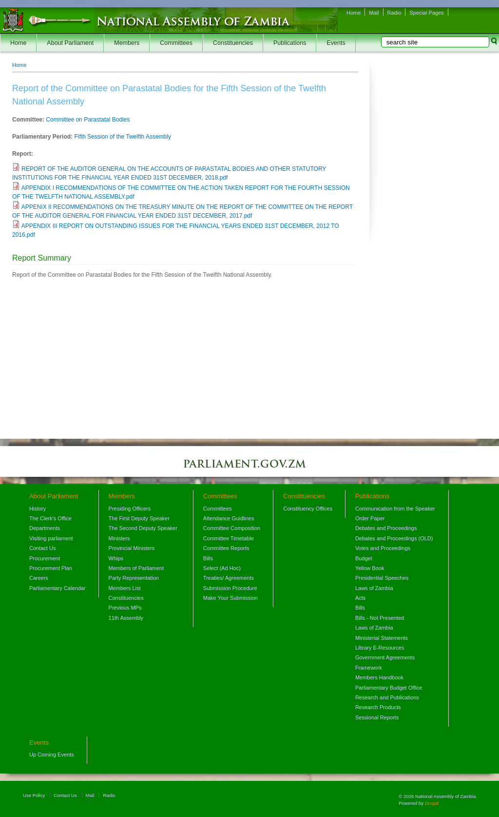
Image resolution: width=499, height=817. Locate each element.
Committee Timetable (228, 538)
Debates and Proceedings (386, 528)
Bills (208, 558)
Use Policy (34, 795)
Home (353, 13)
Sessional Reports (377, 717)
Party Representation (134, 578)
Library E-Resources (379, 648)
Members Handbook (379, 677)
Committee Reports (226, 548)
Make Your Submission (230, 598)
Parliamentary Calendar (57, 588)
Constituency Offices (307, 508)
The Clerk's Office (50, 518)
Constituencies (233, 43)
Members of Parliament (136, 568)
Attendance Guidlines (228, 518)
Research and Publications (387, 697)
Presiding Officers (130, 508)
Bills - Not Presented (379, 618)
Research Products (378, 707)
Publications (289, 43)
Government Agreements (385, 657)
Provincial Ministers (132, 548)
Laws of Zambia (374, 588)
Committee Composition (231, 528)
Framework (368, 668)
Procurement (44, 558)
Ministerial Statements (381, 638)
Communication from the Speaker (395, 508)
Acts (360, 598)
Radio (394, 13)
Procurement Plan (50, 568)
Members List (125, 588)
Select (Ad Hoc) (222, 568)
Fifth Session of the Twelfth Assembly (122, 136)
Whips (116, 558)
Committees (176, 43)
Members (126, 43)
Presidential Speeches (381, 578)
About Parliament (70, 43)
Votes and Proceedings (382, 548)
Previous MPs (125, 608)
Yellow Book (369, 568)
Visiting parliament (51, 538)
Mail (374, 13)
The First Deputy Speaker (139, 518)
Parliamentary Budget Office (388, 688)
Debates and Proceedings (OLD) (394, 538)
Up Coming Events (51, 754)
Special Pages (426, 13)
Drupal (432, 803)
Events (335, 43)
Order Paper (370, 518)
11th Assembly (126, 618)
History (37, 508)
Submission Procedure (230, 588)
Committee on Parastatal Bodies (88, 119)
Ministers (119, 538)
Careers (38, 578)
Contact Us (42, 548)
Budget (363, 558)
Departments (44, 528)
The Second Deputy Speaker (143, 528)
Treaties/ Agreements (228, 578)
